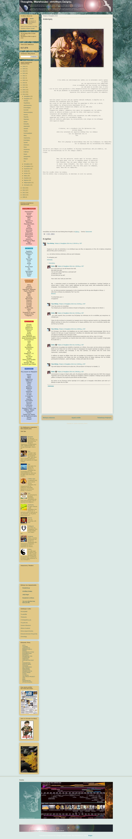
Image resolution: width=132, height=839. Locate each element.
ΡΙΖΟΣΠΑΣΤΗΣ (26, 680)
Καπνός (26, 114)
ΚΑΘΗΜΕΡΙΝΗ (26, 663)
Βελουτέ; (53, 293)
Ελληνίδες (26, 124)
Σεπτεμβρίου (27, 166)
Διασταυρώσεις (28, 105)
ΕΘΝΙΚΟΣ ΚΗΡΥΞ (27, 649)
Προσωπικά (89, 231)
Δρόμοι (25, 121)
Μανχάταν (30, 436)
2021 (23, 78)
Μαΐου (26, 175)
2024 (23, 71)
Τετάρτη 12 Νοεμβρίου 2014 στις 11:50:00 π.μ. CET (68, 243)
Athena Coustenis (25, 628)
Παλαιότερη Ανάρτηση (104, 417)
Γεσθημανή (31, 526)
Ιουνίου (26, 173)
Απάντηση (49, 259)
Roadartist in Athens (28, 598)
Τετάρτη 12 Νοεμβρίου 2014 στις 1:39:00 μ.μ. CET (70, 266)
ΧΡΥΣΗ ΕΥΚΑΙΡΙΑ (27, 682)
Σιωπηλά (26, 110)
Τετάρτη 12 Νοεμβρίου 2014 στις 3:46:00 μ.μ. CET (72, 364)
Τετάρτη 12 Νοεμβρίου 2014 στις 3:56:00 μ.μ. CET (70, 371)
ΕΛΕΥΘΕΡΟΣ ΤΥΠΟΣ (28, 652)
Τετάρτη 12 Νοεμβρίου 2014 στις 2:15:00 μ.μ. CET (70, 313)
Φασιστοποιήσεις (28, 112)
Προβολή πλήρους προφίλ (28, 28)
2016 (23, 89)
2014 (23, 94)
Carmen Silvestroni (26, 625)
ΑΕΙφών (26, 158)
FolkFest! (26, 152)
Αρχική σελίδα (76, 417)
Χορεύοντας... (27, 138)
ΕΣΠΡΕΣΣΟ (25, 654)
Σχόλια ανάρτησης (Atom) (80, 423)
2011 (23, 192)
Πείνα (25, 147)
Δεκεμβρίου (27, 96)
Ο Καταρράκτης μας (26, 620)
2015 (23, 92)
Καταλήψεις (27, 140)
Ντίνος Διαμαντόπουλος (27, 631)
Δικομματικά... (27, 156)
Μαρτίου (26, 180)
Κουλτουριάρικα (28, 133)
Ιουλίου (26, 171)
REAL (24, 679)
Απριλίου (26, 178)
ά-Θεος (29, 549)
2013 (23, 188)
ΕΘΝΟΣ (24, 650)
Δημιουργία (27, 126)
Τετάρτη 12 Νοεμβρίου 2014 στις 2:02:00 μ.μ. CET (72, 304)
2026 (23, 66)
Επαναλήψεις (27, 107)
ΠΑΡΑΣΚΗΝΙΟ (26, 669)
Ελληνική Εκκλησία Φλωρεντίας (29, 634)
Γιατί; (29, 493)
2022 (23, 75)
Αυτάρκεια (30, 536)
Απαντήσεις (52, 263)
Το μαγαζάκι (24, 614)
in (22, 661)
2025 (23, 68)
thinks (53, 266)
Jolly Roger (25, 594)
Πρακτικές (26, 119)
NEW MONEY (26, 668)
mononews (25, 665)
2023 (23, 73)
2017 (23, 87)
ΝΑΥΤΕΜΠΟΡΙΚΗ (27, 667)
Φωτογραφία (24, 611)
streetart (26, 128)
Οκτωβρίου (27, 164)
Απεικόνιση (27, 149)
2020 (23, 80)
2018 (23, 85)
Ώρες (29, 451)
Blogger (90, 835)
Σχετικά (26, 142)
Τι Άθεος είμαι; (31, 478)
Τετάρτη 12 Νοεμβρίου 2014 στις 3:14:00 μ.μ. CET (70, 344)
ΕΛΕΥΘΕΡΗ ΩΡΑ (27, 653)
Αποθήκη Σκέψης (27, 591)
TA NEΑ (24, 674)
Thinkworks (24, 617)
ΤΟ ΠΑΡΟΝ (25, 675)
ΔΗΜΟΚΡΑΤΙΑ (26, 648)
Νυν (25, 161)
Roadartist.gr (26, 588)
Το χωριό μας (24, 622)
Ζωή (29, 464)
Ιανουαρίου (27, 185)
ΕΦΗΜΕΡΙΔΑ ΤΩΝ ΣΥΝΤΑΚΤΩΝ (27, 656)
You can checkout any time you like (28, 602)
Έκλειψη (26, 100)
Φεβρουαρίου (27, 182)
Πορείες (26, 131)
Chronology (24, 636)
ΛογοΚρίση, (31, 505)
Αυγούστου (27, 168)
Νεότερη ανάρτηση (49, 417)
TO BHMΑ (25, 646)
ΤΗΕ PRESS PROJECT (28, 676)
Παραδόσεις (27, 103)
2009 (23, 197)
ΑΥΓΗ (23, 645)
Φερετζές (26, 117)
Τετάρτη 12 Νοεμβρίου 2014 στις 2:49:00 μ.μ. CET (72, 329)
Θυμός (25, 154)
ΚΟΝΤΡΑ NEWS (26, 664)
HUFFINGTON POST (28, 660)
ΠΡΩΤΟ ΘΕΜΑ (26, 672)
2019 (23, 82)
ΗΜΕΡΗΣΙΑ (25, 659)
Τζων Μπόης (50, 243)
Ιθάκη (25, 135)
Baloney (30, 518)
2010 (23, 195)
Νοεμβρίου (27, 98)
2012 (23, 190)
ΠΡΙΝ (23, 678)
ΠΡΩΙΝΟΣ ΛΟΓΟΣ (27, 671)
